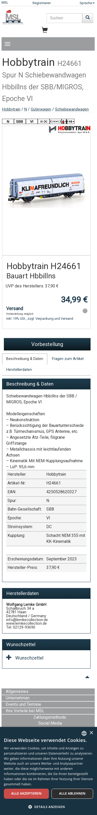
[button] (48, 806)
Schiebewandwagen (72, 109)
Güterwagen (41, 109)
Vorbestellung (47, 344)
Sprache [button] (87, 3)
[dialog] (48, 771)
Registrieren (42, 3)
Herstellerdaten (19, 369)
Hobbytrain (11, 109)
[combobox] (84, 733)
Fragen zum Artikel (68, 359)
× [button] (91, 733)
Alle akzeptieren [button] (26, 793)
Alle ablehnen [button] (72, 793)
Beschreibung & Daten (24, 359)
